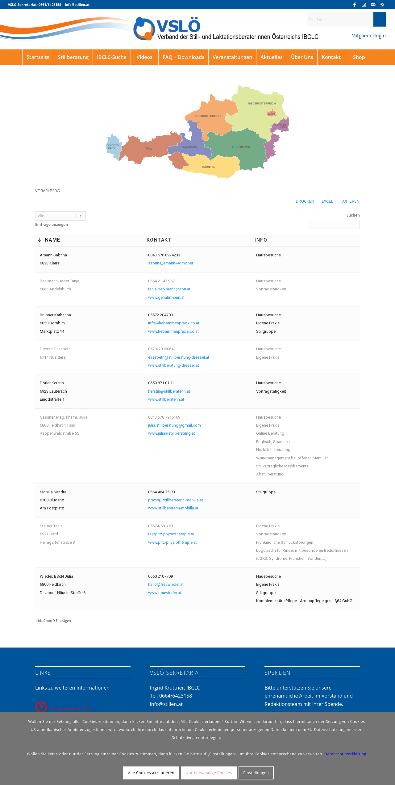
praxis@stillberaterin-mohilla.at (175, 500)
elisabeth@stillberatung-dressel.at (178, 357)
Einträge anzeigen (60, 219)
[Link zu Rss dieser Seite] (382, 4)
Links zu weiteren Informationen (72, 687)
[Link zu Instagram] (363, 4)
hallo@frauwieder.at (166, 584)
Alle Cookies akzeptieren (151, 772)
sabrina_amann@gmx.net (170, 263)
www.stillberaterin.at (166, 399)
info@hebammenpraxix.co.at (173, 323)
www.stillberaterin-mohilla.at (173, 508)
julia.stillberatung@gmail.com (174, 425)
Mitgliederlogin (368, 35)
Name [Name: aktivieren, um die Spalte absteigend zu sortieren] (52, 240)
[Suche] (346, 19)
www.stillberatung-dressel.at (173, 365)
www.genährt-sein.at (166, 297)
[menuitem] (38, 57)
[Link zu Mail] (372, 4)
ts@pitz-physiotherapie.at (171, 534)
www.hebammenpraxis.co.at (173, 331)
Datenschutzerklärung (345, 754)
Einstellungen (256, 772)
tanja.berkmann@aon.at (169, 289)
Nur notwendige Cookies (209, 772)
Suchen (334, 221)
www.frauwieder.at (164, 592)
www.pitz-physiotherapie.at (172, 542)
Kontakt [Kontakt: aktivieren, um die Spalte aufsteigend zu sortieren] (159, 240)
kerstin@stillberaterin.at (169, 391)
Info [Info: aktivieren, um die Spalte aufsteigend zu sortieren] (261, 240)
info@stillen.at (166, 704)
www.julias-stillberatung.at (171, 433)
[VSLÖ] (197, 35)
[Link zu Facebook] (354, 4)
